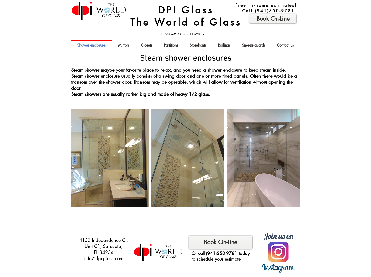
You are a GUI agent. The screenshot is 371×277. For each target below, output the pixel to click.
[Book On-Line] (220, 242)
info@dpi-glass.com (103, 258)
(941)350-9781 (275, 10)
